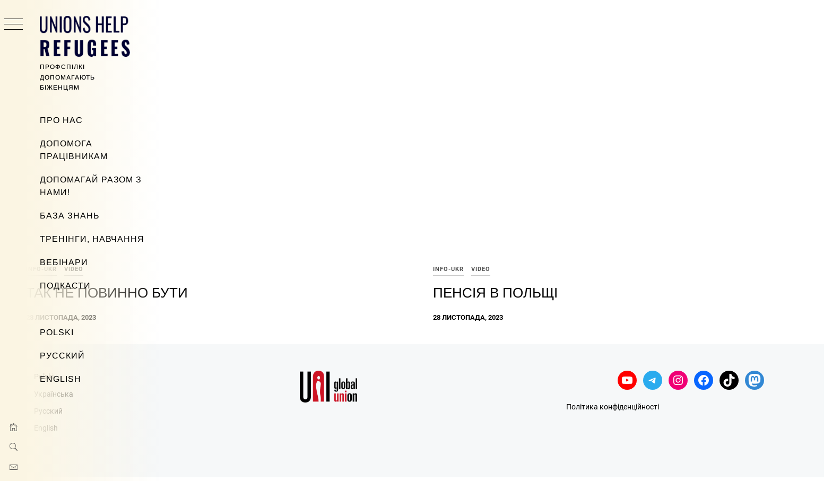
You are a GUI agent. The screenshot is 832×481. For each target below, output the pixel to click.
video (214, 229)
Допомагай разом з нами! (91, 186)
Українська (194, 354)
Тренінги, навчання (92, 238)
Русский (62, 355)
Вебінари (64, 262)
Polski (57, 332)
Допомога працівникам (74, 150)
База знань (70, 215)
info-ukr (182, 229)
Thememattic (452, 459)
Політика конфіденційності (659, 367)
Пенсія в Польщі (566, 253)
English (60, 378)
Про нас (61, 120)
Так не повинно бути (248, 253)
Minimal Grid (380, 459)
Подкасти (65, 285)
